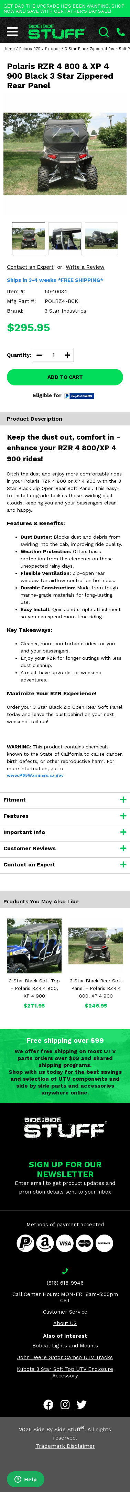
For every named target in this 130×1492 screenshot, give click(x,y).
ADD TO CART (65, 377)
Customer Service (65, 1312)
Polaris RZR (30, 49)
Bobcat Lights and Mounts (65, 1346)
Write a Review (85, 267)
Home (9, 49)
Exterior (52, 49)
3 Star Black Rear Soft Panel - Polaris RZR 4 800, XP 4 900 (96, 988)
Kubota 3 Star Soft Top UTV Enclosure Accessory (65, 1372)
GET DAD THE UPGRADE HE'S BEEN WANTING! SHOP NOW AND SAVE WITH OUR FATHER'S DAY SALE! (63, 8)
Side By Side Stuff (59, 1429)
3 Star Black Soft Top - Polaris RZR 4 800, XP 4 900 (34, 988)
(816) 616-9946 (65, 1283)
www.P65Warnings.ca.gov (35, 775)
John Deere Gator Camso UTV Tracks (65, 1357)
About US (65, 1323)
